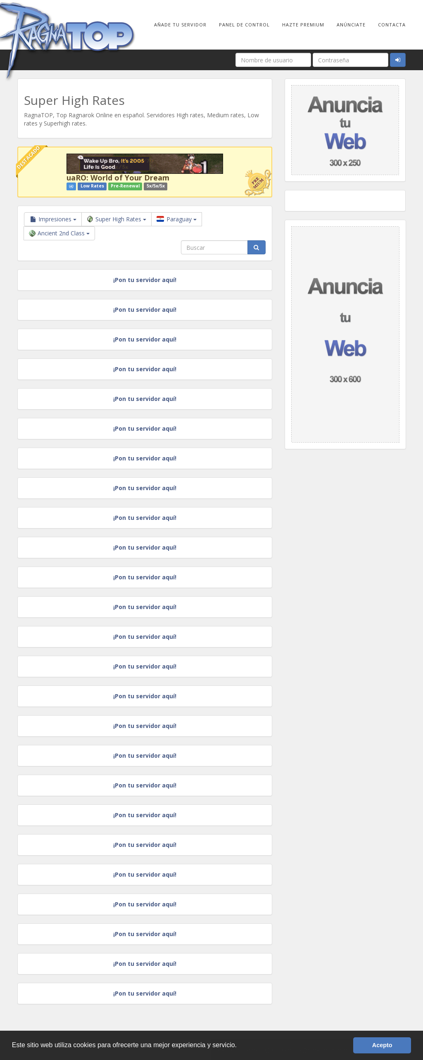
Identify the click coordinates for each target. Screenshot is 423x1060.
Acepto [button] (382, 1045)
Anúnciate (351, 24)
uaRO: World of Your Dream (118, 178)
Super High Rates (116, 219)
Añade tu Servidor (180, 24)
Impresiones (52, 219)
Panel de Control (244, 24)
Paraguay (177, 219)
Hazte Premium (303, 24)
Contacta (392, 24)
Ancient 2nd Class (59, 233)
